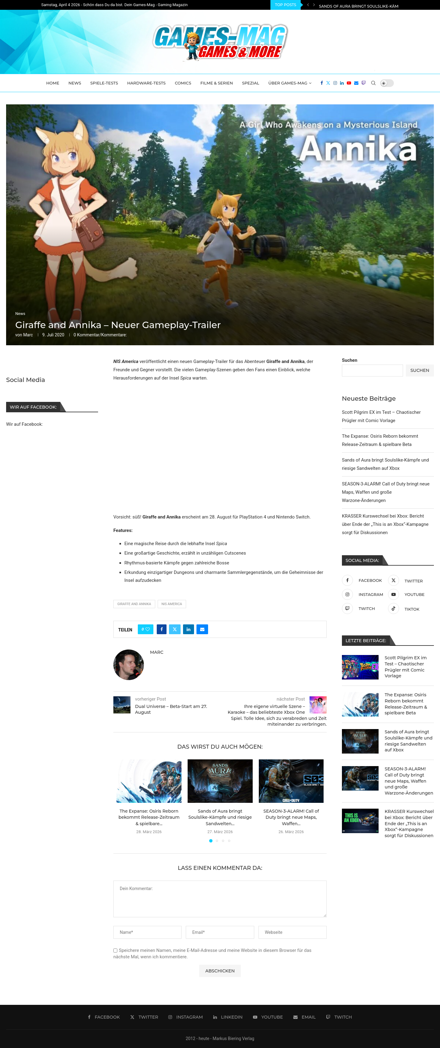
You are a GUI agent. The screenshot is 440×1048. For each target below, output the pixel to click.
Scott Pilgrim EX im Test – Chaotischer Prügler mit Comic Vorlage (406, 667)
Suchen (349, 360)
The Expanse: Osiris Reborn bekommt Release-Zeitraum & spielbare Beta (406, 704)
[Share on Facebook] (162, 629)
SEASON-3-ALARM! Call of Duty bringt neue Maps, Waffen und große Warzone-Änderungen (386, 492)
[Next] (314, 5)
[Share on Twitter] (175, 629)
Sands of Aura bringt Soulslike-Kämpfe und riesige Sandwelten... (220, 817)
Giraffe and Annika (134, 604)
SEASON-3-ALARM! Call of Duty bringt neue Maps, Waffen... (291, 817)
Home (52, 82)
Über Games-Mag (287, 82)
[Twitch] (363, 83)
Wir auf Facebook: (24, 424)
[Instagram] (335, 83)
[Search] (373, 83)
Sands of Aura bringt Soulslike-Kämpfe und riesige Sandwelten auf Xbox (409, 741)
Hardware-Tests (146, 82)
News (74, 82)
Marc (28, 334)
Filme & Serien (216, 82)
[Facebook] (322, 83)
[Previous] (308, 5)
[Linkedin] (342, 83)
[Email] (356, 83)
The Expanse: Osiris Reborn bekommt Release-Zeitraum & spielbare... (149, 817)
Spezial (250, 82)
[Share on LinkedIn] (188, 629)
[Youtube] (349, 83)
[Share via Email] (202, 629)
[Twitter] (328, 83)
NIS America (172, 604)
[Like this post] (147, 629)
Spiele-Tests (104, 82)
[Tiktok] (410, 608)
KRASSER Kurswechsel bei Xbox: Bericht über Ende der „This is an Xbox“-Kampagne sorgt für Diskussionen (385, 524)
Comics (183, 82)
